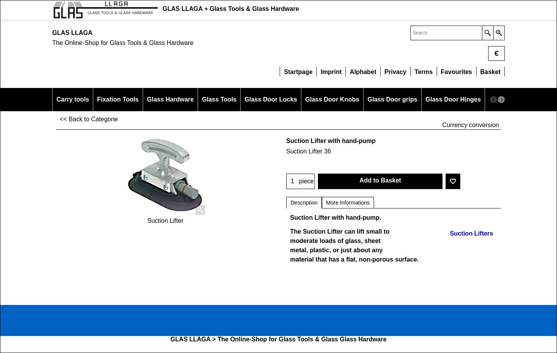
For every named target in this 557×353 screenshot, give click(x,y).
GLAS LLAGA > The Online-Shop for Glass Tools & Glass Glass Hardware (279, 339)
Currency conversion (470, 125)
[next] (501, 99)
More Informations (348, 203)
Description (304, 203)
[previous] (493, 99)
